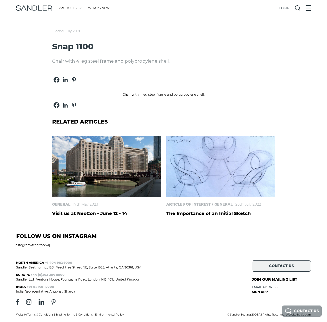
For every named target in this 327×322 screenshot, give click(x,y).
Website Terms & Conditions (34, 314)
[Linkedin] (65, 80)
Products (69, 8)
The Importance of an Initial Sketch (208, 213)
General (61, 204)
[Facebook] (56, 80)
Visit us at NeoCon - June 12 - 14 (89, 213)
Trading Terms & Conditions (74, 314)
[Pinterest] (74, 80)
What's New (99, 8)
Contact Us (302, 311)
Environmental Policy (109, 314)
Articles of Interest (188, 204)
